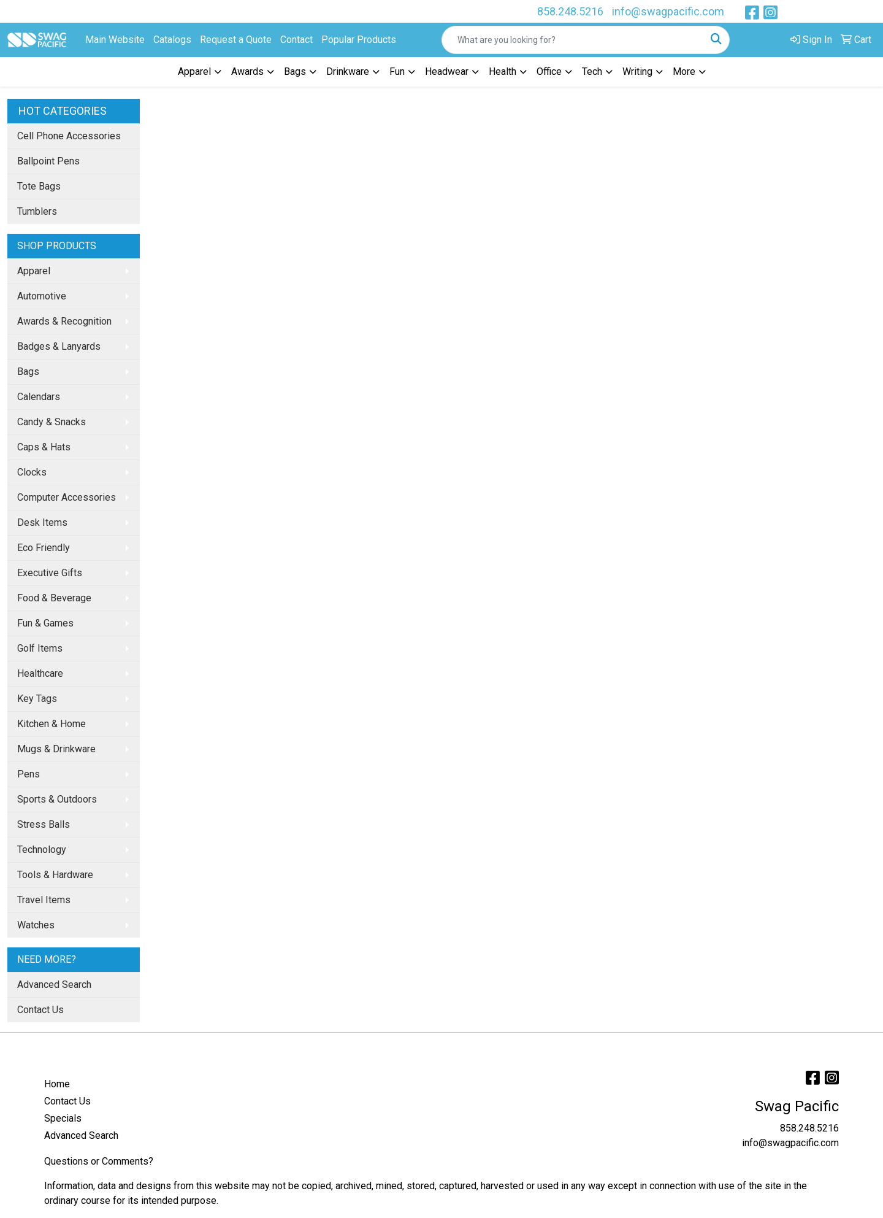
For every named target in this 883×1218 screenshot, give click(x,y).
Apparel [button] (194, 71)
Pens (28, 774)
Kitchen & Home (51, 724)
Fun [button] (397, 71)
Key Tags (37, 698)
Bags (28, 371)
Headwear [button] (446, 71)
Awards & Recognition (64, 321)
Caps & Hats (44, 447)
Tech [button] (592, 71)
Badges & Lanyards (59, 346)
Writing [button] (637, 71)
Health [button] (502, 71)
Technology (41, 849)
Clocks (32, 472)
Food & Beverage (54, 598)
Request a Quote (236, 39)
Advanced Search (54, 984)
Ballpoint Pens (48, 161)
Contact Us (40, 1010)
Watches (36, 925)
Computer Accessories (66, 497)
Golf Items (40, 648)
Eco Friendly (43, 547)
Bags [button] (295, 71)
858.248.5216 (570, 11)
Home (57, 1084)
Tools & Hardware (55, 875)
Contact (296, 39)
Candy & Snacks (51, 422)
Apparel (33, 271)
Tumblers (37, 211)
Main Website (115, 39)
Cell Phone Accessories (69, 136)
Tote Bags (39, 186)
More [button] (684, 71)
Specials (63, 1118)
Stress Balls (43, 824)
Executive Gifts (49, 573)
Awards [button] (247, 71)
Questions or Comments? (98, 1161)
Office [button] (549, 71)
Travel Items (44, 900)
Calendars (38, 397)
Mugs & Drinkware (56, 749)
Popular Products (358, 39)
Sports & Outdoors (57, 799)
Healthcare (40, 673)
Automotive (41, 296)
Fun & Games (45, 623)
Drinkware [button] (347, 71)
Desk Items (42, 522)
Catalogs (172, 39)
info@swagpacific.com (668, 11)
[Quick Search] (573, 40)
